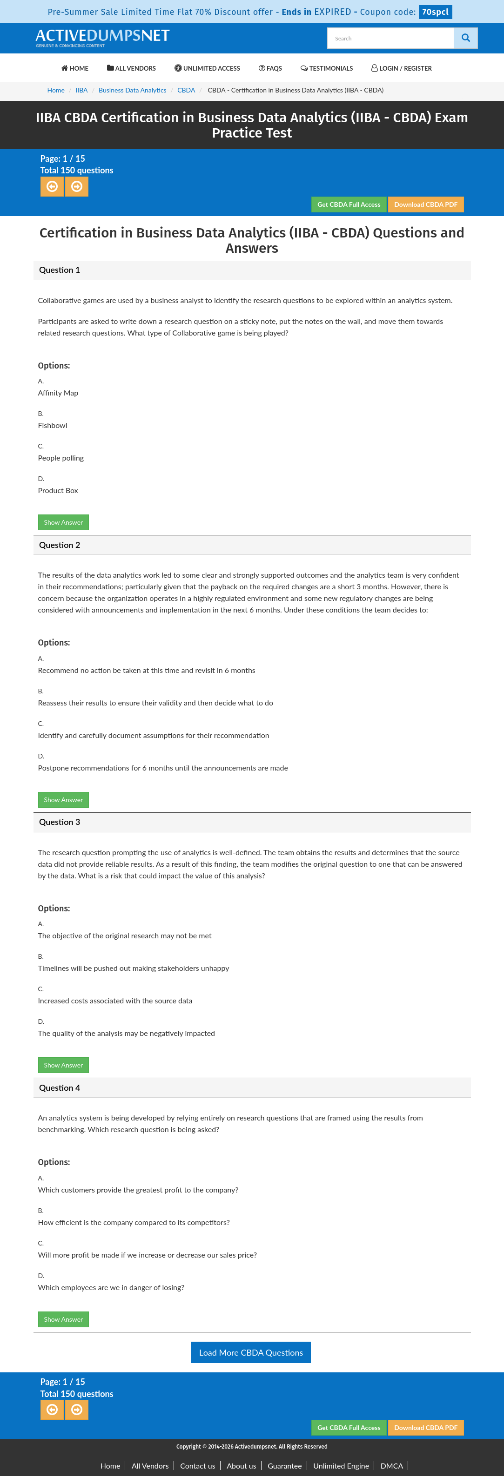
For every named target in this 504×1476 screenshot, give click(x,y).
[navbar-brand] (45, 64)
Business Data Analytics (133, 90)
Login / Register (401, 68)
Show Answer (63, 522)
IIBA (81, 90)
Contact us (197, 1465)
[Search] (466, 38)
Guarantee (285, 1465)
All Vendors (131, 68)
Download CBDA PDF (425, 204)
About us (241, 1465)
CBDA (186, 90)
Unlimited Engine (341, 1465)
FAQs (270, 68)
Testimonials (327, 68)
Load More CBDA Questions (251, 1352)
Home (74, 68)
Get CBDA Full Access (348, 204)
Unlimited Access (207, 68)
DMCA (392, 1465)
